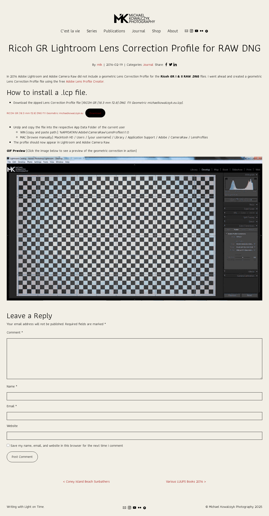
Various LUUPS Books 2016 (184, 481)
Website (12, 425)
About (172, 31)
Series (92, 31)
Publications (114, 31)
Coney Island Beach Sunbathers (88, 481)
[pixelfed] (206, 31)
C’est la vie (70, 31)
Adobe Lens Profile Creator (85, 81)
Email (12, 406)
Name (12, 386)
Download (95, 113)
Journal (138, 31)
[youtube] (196, 31)
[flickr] (201, 31)
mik (99, 64)
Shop (156, 31)
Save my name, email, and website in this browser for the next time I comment (67, 445)
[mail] (186, 31)
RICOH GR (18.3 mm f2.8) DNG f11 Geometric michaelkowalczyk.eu (45, 113)
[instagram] (191, 31)
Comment (15, 332)
